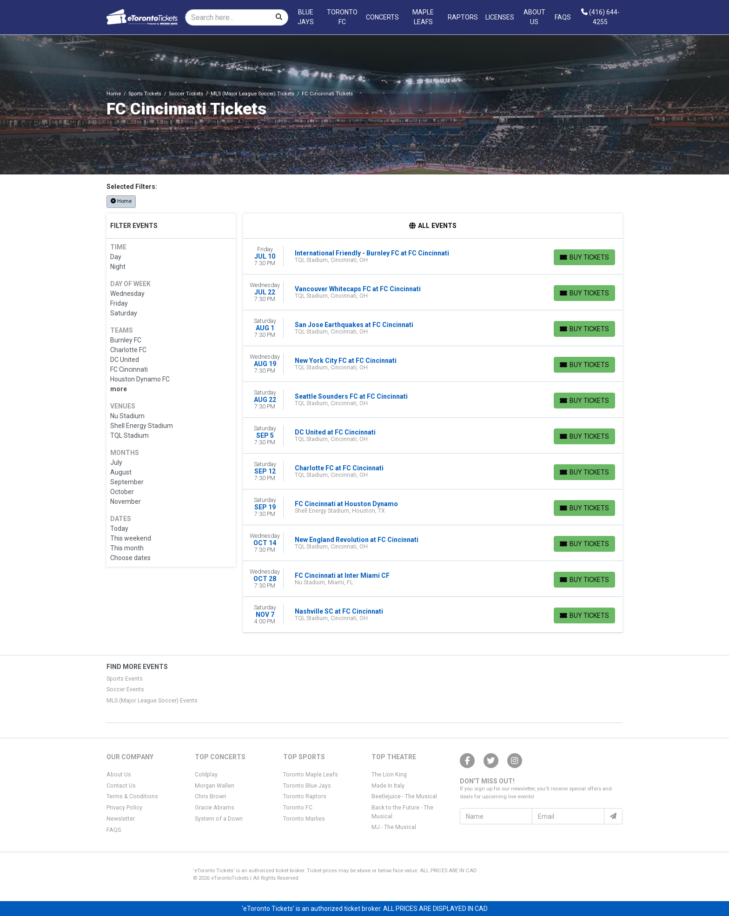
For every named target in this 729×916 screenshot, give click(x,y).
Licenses (499, 17)
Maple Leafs (423, 17)
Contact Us (121, 785)
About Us (534, 17)
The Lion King (389, 774)
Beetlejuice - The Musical (404, 796)
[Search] (228, 17)
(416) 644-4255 (600, 17)
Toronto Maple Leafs (310, 774)
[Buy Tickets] (584, 257)
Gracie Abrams (214, 807)
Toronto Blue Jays (307, 785)
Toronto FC (342, 17)
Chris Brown (210, 796)
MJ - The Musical (393, 827)
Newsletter (120, 819)
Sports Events (124, 678)
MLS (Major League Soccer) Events (152, 700)
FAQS (113, 830)
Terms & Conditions (132, 796)
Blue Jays (306, 17)
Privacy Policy (124, 807)
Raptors (463, 17)
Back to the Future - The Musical (402, 811)
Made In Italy (387, 785)
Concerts (382, 17)
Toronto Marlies (304, 819)
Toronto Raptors (304, 796)
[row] (433, 256)
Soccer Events (125, 689)
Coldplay (206, 774)
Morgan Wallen (214, 785)
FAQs (563, 17)
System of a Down (219, 819)
